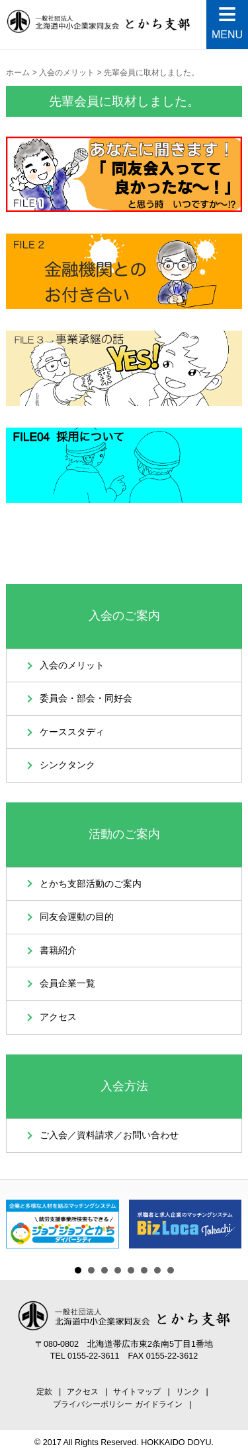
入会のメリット (72, 665)
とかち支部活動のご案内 (91, 884)
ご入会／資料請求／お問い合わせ (109, 1135)
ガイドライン (159, 1404)
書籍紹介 (58, 950)
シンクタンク (67, 765)
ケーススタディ (72, 732)
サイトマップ (137, 1391)
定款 (44, 1391)
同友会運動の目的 (77, 917)
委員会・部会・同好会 (86, 698)
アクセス (58, 1017)
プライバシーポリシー (92, 1404)
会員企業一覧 (67, 983)
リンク (188, 1391)
